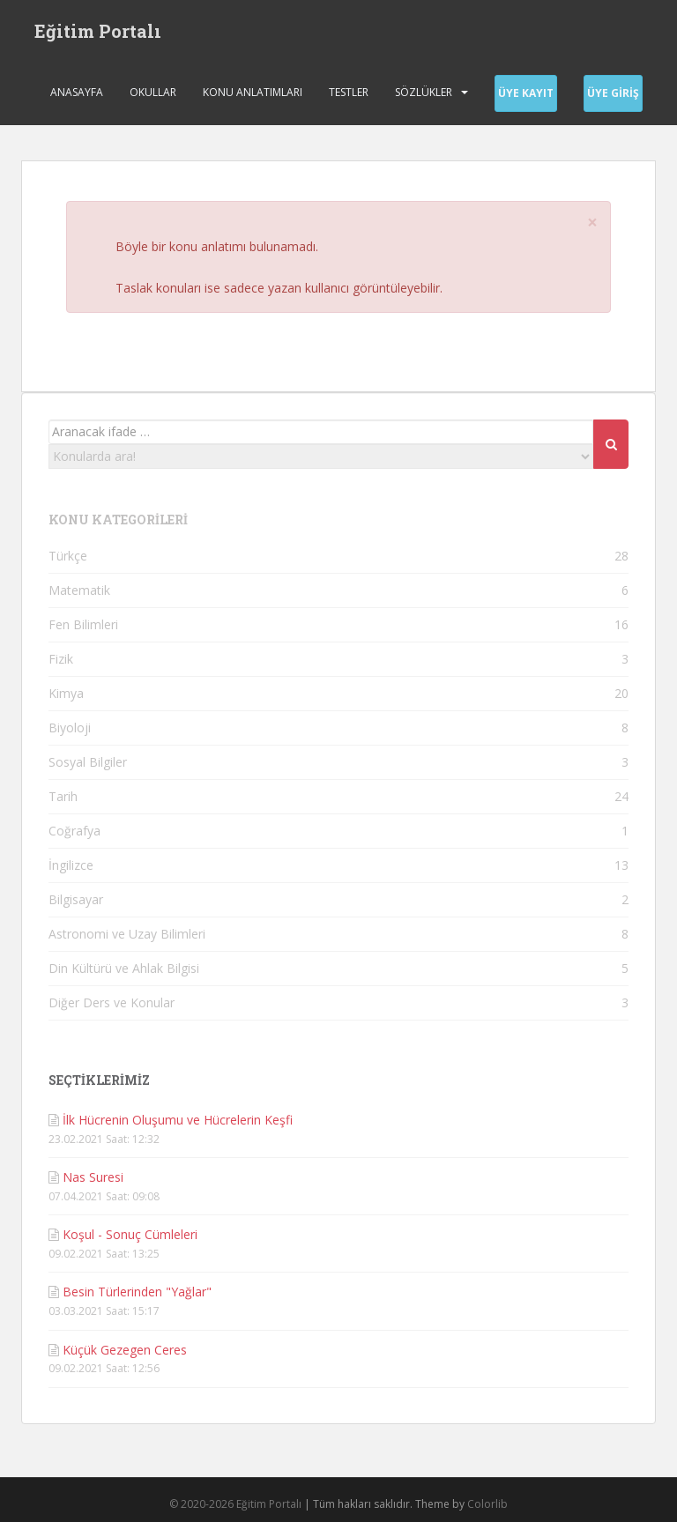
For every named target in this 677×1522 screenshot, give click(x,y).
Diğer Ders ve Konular (111, 1002)
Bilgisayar (75, 899)
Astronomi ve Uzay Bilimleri (126, 933)
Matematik (79, 590)
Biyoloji (69, 727)
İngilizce (70, 865)
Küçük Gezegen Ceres (125, 1349)
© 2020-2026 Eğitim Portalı (235, 1503)
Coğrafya (74, 830)
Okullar (153, 92)
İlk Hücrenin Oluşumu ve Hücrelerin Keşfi (178, 1119)
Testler (348, 92)
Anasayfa (76, 92)
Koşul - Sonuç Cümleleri (130, 1234)
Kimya (66, 693)
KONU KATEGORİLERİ (118, 519)
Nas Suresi (93, 1177)
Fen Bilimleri (83, 624)
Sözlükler (423, 92)
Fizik (60, 658)
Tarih (63, 796)
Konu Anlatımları (252, 92)
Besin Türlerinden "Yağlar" (137, 1291)
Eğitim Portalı (97, 30)
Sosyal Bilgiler (87, 762)
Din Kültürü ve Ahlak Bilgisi (123, 968)
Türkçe (67, 555)
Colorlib (487, 1503)
